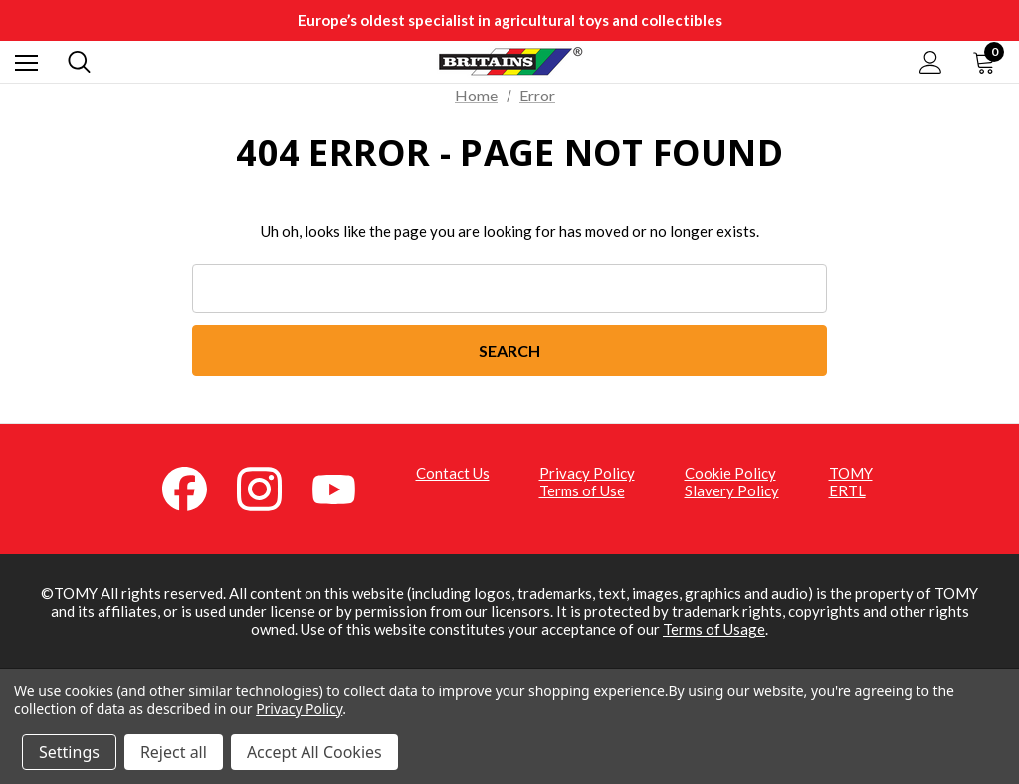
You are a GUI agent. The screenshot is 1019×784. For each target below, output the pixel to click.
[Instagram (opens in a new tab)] (270, 487)
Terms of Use (582, 490)
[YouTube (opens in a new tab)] (345, 487)
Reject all (173, 752)
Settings (69, 752)
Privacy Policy (587, 473)
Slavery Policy (732, 490)
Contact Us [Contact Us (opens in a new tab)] (453, 473)
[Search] (79, 62)
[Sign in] (930, 62)
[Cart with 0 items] (988, 62)
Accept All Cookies (314, 752)
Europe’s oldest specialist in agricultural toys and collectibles (510, 20)
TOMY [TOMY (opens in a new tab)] (851, 473)
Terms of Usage (714, 630)
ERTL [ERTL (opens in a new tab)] (847, 490)
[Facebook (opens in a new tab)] (196, 487)
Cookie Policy (730, 473)
